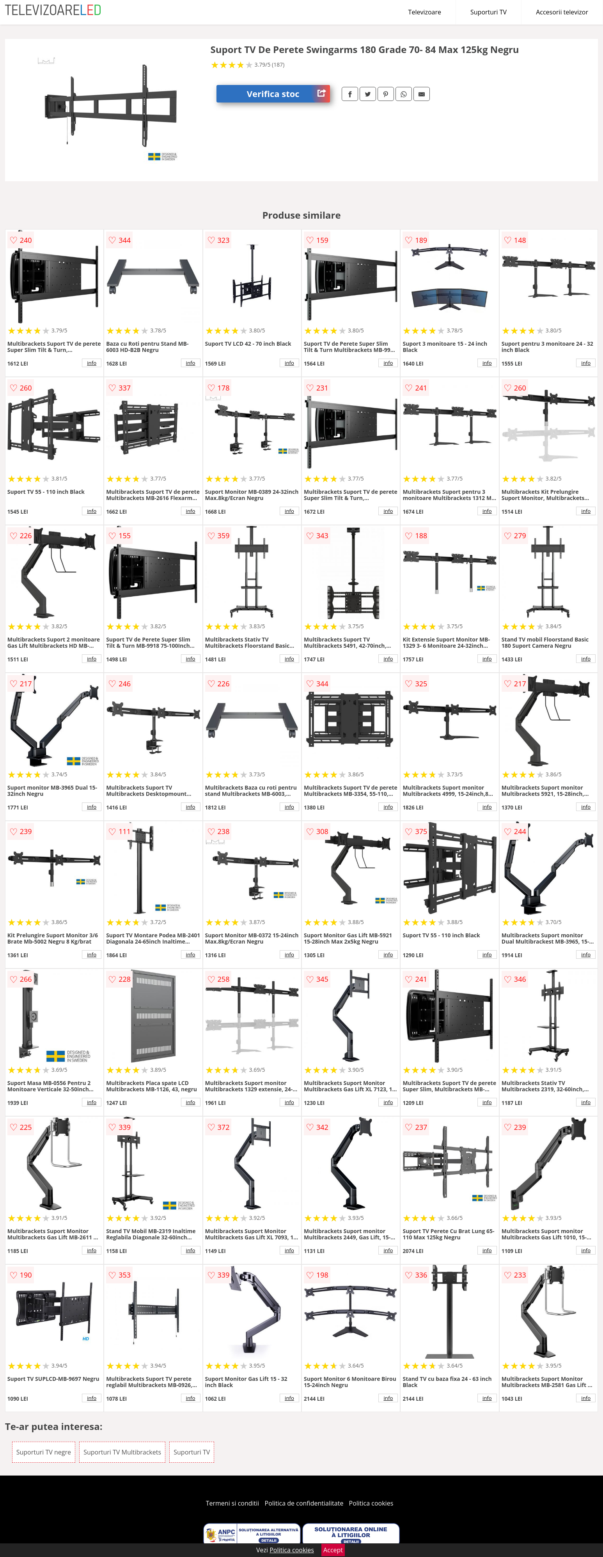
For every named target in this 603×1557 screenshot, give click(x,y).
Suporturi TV (488, 12)
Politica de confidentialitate (304, 1503)
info (91, 362)
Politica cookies (371, 1503)
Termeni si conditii (232, 1503)
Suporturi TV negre (43, 1452)
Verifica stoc (288, 94)
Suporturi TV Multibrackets (122, 1452)
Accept (333, 1550)
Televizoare (424, 12)
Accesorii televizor (562, 12)
